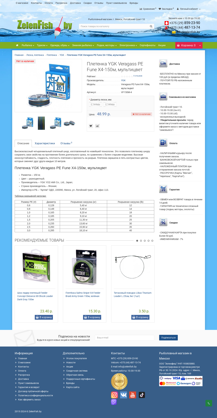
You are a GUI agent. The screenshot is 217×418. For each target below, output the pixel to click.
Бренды (134, 3)
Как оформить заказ (28, 399)
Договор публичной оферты (31, 391)
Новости (69, 362)
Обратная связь (73, 375)
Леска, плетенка (35, 55)
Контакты (36, 3)
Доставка (75, 3)
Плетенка (52, 55)
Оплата (49, 3)
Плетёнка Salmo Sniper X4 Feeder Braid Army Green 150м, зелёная (83, 294)
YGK (62, 55)
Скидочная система (75, 370)
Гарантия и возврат (27, 387)
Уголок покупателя (75, 358)
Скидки (88, 3)
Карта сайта (71, 387)
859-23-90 (184, 23)
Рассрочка (61, 3)
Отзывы (98, 3)
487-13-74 (184, 27)
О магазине (22, 3)
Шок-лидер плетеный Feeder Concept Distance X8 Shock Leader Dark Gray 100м (35, 296)
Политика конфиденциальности (34, 395)
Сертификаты (148, 45)
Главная (19, 55)
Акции (162, 45)
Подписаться (168, 337)
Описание (23, 143)
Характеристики (45, 143)
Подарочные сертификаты (79, 379)
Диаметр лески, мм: (101, 99)
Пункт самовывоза (116, 3)
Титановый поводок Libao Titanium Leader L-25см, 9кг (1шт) (132, 294)
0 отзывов (137, 76)
